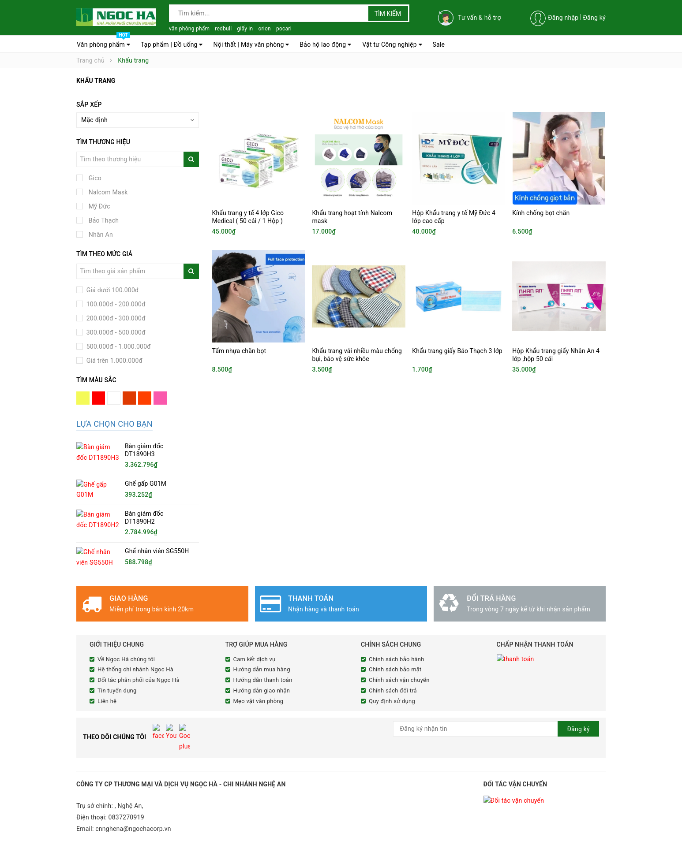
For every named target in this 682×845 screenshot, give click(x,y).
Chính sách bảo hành (396, 658)
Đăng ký (594, 17)
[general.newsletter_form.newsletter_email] (496, 728)
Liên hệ (106, 700)
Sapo (241, 837)
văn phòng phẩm (189, 29)
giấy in (245, 29)
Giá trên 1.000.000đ (113, 360)
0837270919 (126, 798)
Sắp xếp (89, 104)
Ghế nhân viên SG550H (157, 550)
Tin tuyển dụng (117, 689)
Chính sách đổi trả (393, 689)
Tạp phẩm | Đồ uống (172, 44)
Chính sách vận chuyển (399, 679)
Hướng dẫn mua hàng (261, 669)
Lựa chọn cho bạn (114, 423)
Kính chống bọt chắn (541, 212)
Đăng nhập (563, 17)
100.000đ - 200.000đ (115, 304)
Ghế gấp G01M (145, 483)
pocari (284, 29)
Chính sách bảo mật (395, 669)
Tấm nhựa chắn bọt (239, 350)
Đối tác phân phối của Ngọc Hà (138, 679)
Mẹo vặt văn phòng (258, 700)
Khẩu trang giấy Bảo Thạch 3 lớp (457, 350)
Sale (439, 44)
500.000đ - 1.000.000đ (118, 346)
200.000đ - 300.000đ (115, 318)
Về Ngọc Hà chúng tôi (126, 658)
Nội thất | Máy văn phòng (251, 44)
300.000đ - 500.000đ (115, 332)
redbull (223, 29)
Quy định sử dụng (392, 700)
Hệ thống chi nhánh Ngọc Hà (135, 669)
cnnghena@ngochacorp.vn (133, 810)
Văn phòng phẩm (103, 42)
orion (264, 29)
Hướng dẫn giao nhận (261, 689)
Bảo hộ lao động (325, 44)
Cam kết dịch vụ (254, 658)
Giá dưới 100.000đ (112, 290)
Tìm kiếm (388, 13)
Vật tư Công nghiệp (392, 44)
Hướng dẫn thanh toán (262, 679)
